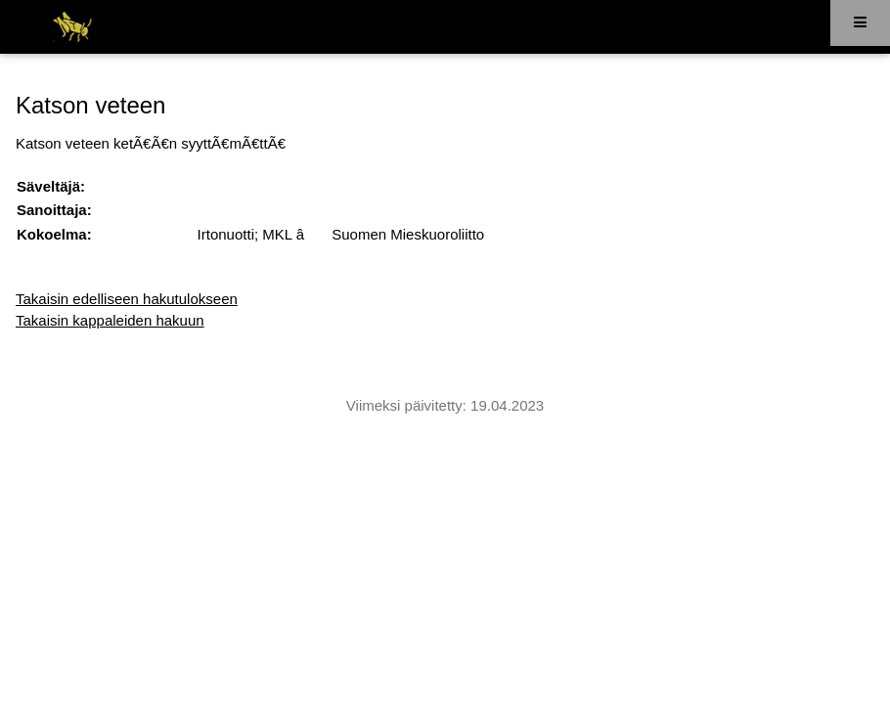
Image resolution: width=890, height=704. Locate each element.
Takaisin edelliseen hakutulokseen (127, 298)
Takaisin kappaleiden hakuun (110, 320)
